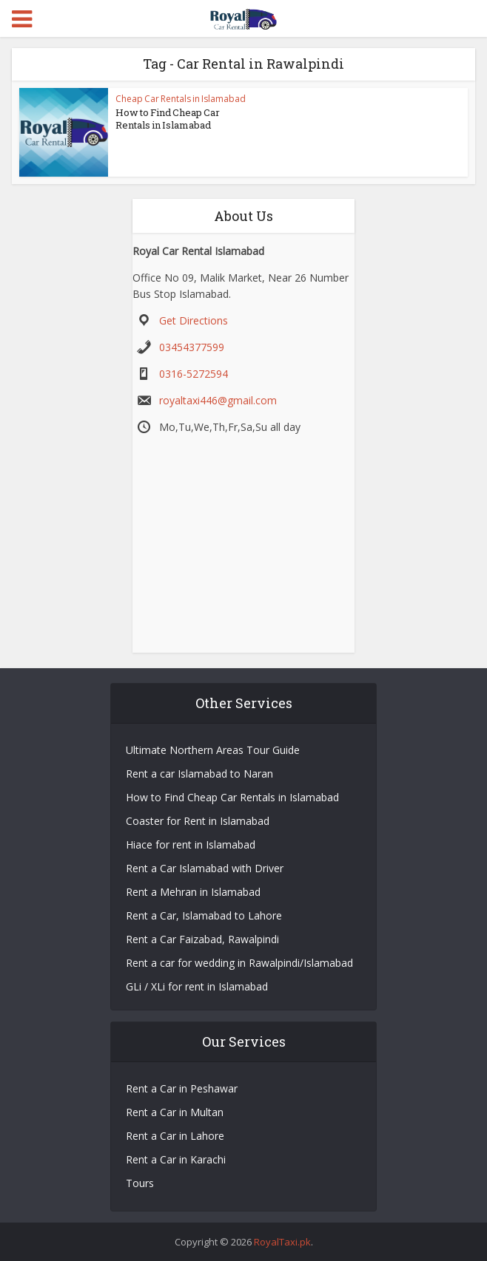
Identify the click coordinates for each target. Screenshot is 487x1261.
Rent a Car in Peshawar (182, 1088)
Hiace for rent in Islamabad (190, 844)
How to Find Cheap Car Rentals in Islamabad (167, 119)
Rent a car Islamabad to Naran (199, 774)
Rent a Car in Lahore (175, 1136)
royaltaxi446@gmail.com (218, 400)
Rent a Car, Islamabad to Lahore (204, 915)
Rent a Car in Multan (175, 1112)
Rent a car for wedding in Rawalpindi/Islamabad (239, 963)
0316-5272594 (193, 374)
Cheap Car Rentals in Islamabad (180, 98)
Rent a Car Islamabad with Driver (204, 868)
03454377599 (191, 347)
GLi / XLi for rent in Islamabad (197, 986)
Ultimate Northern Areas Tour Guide (213, 750)
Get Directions (193, 320)
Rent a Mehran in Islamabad (193, 892)
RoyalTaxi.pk (282, 1241)
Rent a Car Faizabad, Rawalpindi (202, 939)
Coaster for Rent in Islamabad (197, 821)
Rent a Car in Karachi (176, 1159)
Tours (140, 1183)
